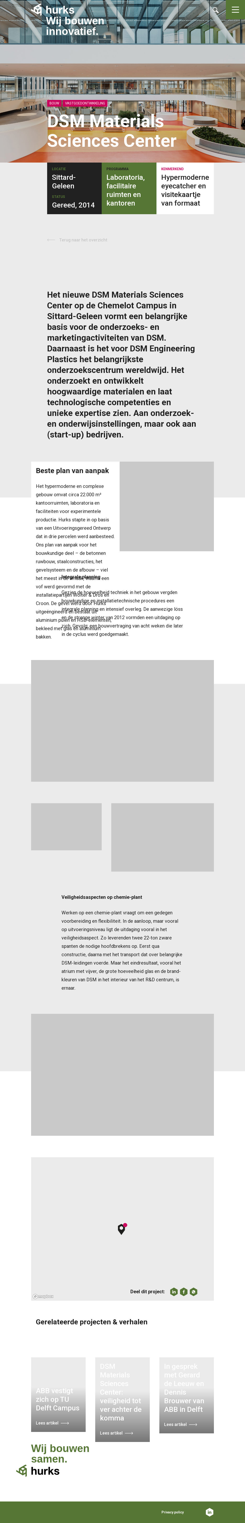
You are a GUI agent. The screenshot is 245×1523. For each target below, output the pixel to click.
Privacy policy (172, 1512)
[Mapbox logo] (43, 1296)
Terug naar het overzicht (83, 239)
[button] (122, 1229)
